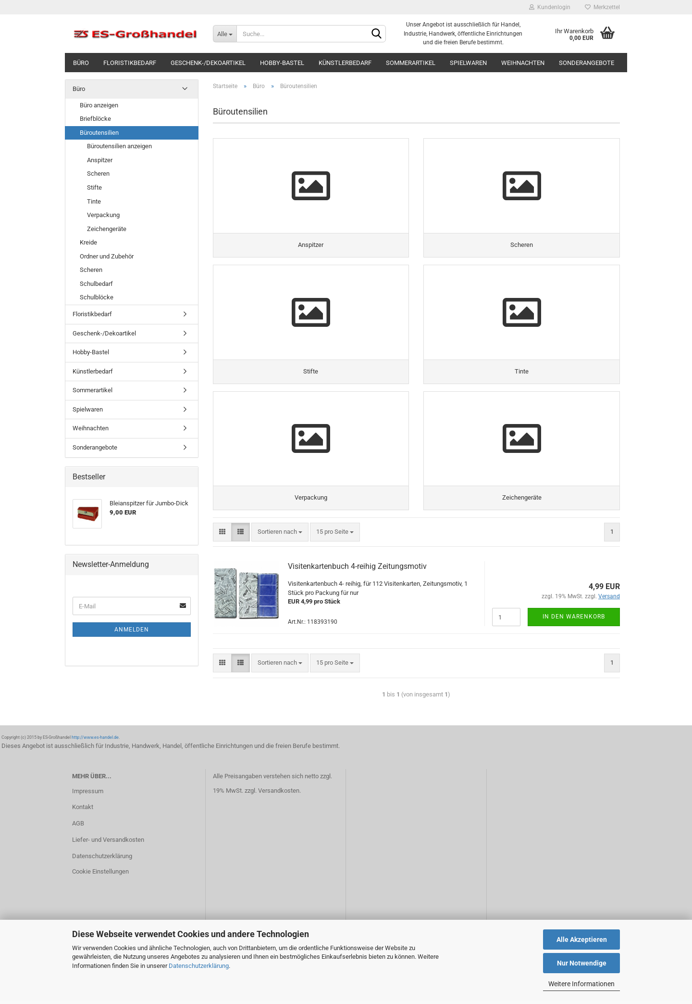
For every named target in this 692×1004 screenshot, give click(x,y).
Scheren (98, 173)
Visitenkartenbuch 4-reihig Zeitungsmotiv (357, 569)
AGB (78, 826)
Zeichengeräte (106, 228)
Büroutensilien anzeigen (119, 146)
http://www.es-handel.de (95, 740)
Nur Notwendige (581, 963)
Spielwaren (468, 62)
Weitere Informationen (581, 984)
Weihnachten (522, 62)
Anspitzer (99, 160)
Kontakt (82, 810)
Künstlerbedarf (345, 62)
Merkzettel (602, 7)
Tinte (94, 201)
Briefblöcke (95, 118)
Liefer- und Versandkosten (108, 843)
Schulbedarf (96, 283)
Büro (81, 62)
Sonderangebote (586, 62)
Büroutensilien (99, 132)
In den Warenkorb (574, 620)
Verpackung (103, 215)
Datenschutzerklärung (199, 965)
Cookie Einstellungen (100, 874)
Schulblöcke (96, 297)
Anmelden (131, 629)
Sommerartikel (410, 62)
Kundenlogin (549, 7)
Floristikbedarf (129, 62)
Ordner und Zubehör (107, 256)
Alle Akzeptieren (581, 939)
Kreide (88, 242)
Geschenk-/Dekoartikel (208, 62)
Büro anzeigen (99, 105)
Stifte (94, 187)
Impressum (87, 794)
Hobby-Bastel (282, 62)
